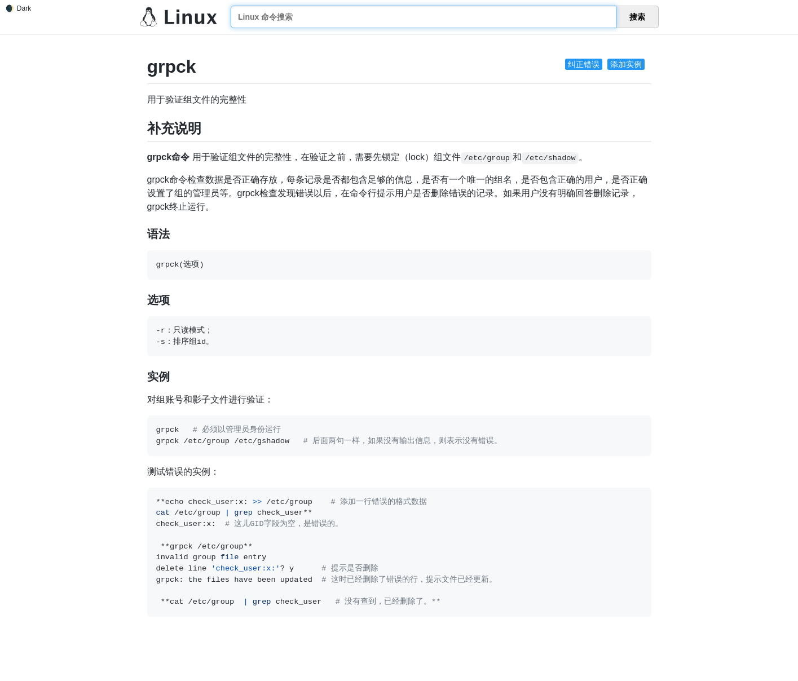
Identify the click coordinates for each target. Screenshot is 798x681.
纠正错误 (583, 64)
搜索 (637, 16)
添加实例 (626, 64)
